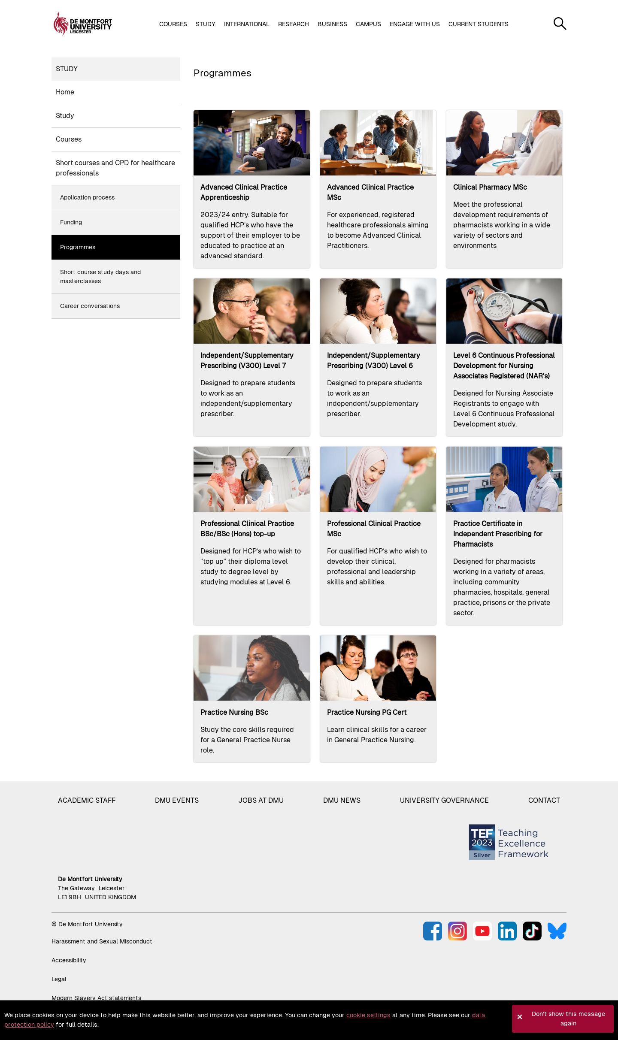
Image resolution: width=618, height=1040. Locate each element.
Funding (71, 222)
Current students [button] (478, 24)
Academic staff (86, 800)
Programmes (77, 247)
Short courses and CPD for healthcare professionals (115, 168)
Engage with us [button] (415, 24)
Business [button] (332, 24)
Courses (69, 139)
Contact (544, 800)
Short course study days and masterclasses (100, 276)
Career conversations (90, 305)
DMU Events (177, 800)
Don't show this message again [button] (568, 1018)
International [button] (247, 24)
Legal (59, 979)
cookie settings (368, 1015)
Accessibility (69, 960)
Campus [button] (368, 24)
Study (67, 69)
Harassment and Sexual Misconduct (102, 941)
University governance (444, 800)
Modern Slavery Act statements (96, 998)
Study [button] (205, 24)
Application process (87, 197)
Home (65, 92)
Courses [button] (173, 24)
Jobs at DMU (261, 800)
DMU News (341, 800)
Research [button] (293, 24)
